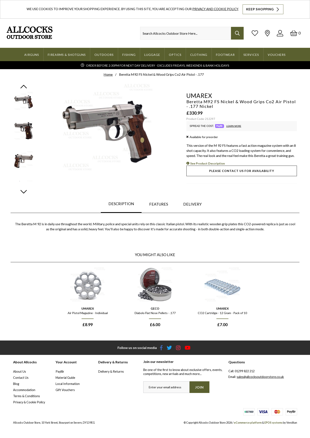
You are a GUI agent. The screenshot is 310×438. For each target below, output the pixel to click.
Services (251, 54)
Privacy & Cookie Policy (29, 402)
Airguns (31, 54)
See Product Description (207, 163)
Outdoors (104, 54)
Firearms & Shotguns (67, 54)
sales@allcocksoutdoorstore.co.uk (260, 377)
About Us (19, 371)
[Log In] (280, 33)
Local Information (68, 384)
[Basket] (295, 33)
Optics (175, 54)
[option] (87, 298)
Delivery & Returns (111, 371)
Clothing (198, 54)
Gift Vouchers (65, 390)
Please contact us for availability (241, 171)
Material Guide (65, 377)
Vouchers (277, 54)
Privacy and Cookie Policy (215, 9)
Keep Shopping (263, 9)
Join (199, 387)
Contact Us (21, 377)
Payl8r (60, 371)
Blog (16, 384)
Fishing (129, 54)
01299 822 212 (245, 371)
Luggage (152, 54)
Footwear (225, 54)
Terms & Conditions (26, 396)
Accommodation (24, 390)
